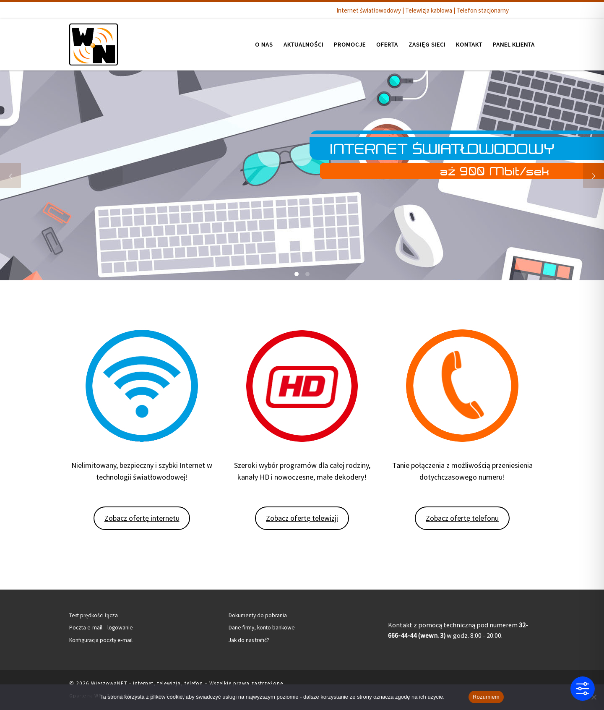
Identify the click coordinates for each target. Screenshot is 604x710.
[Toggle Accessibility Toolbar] (583, 689)
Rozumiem (486, 697)
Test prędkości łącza (93, 615)
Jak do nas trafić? (249, 640)
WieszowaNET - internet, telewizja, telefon (147, 683)
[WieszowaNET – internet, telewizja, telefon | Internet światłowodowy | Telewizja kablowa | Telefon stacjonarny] (93, 43)
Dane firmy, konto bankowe (262, 627)
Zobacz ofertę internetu (142, 518)
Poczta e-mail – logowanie (101, 627)
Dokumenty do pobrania (258, 615)
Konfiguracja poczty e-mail (101, 640)
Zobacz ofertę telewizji (302, 518)
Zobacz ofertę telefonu (462, 518)
